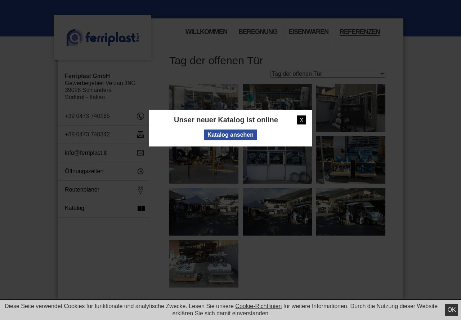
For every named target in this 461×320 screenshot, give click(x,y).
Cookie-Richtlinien (258, 306)
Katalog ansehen (230, 135)
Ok (451, 310)
